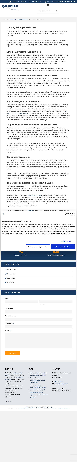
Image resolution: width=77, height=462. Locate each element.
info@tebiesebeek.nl (19, 1)
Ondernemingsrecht (22, 19)
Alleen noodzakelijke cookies (38, 247)
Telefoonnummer (11, 316)
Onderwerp (9, 323)
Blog (15, 19)
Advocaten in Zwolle (34, 195)
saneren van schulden (21, 113)
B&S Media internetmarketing (60, 409)
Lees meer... (9, 401)
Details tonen (66, 241)
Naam (7, 298)
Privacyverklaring (35, 407)
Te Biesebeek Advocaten (25, 409)
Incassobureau (52, 1)
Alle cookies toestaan (62, 247)
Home (11, 19)
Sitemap (27, 407)
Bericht (8, 331)
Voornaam (8, 304)
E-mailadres (9, 308)
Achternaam (42, 304)
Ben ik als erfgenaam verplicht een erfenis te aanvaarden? (37, 380)
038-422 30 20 (36, 1)
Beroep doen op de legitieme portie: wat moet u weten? (38, 395)
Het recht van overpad (37, 390)
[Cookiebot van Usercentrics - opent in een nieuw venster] (66, 214)
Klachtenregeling (47, 407)
